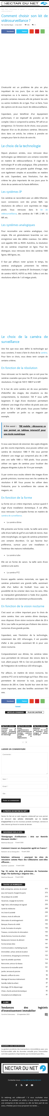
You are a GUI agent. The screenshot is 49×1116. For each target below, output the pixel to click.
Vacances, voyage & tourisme (12, 868)
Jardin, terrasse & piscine (10, 939)
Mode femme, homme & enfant (13, 904)
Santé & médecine (8, 876)
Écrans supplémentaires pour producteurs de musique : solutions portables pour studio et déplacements (24, 700)
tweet (18, 674)
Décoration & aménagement (12, 888)
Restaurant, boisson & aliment (12, 907)
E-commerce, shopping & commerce (15, 923)
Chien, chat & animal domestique (14, 958)
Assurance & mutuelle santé (12, 935)
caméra (44, 320)
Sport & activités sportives (11, 927)
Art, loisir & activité (8, 880)
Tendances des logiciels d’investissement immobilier (24, 977)
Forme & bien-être (8, 911)
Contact (14, 1106)
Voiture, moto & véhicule (10, 884)
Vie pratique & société (9, 864)
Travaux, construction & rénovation (14, 900)
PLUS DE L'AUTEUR (35, 680)
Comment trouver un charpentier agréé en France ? (24, 816)
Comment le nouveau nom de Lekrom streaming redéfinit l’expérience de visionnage (8, 699)
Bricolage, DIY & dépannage (11, 955)
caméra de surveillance (11, 483)
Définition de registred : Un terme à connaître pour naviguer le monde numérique (40, 699)
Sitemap (19, 1109)
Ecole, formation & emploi (11, 896)
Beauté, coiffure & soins (10, 943)
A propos (6, 1106)
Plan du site (28, 1109)
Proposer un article (26, 1106)
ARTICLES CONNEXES (15, 680)
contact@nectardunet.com (31, 1048)
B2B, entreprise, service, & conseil (14, 856)
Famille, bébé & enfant (9, 951)
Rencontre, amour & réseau (11, 931)
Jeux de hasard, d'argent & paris (13, 860)
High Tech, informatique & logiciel (12, 9)
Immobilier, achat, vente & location (14, 919)
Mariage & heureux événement (13, 947)
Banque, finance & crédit (10, 892)
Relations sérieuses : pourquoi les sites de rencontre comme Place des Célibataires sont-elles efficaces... (24, 827)
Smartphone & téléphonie (11, 962)
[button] (45, 3)
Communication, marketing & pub (14, 915)
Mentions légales (40, 1106)
